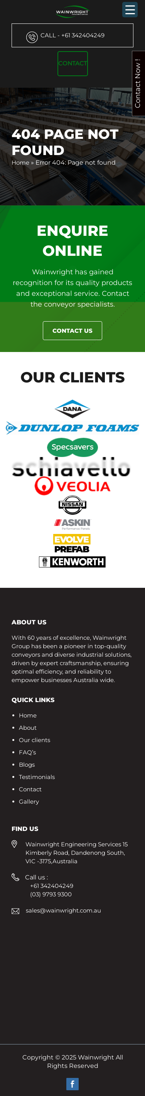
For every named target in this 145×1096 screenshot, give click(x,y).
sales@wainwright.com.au (63, 910)
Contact (72, 63)
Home (20, 162)
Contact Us (72, 330)
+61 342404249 (72, 35)
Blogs (27, 764)
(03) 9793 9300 (51, 894)
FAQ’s (27, 752)
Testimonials (37, 777)
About (28, 727)
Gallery (29, 801)
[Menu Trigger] (130, 9)
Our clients (34, 740)
